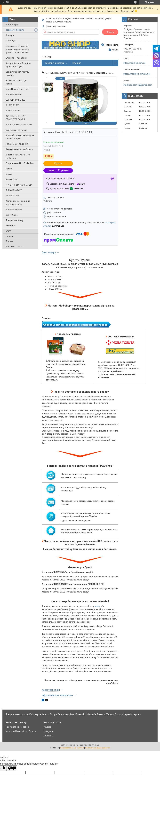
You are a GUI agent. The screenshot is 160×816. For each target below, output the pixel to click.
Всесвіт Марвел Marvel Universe (17, 73)
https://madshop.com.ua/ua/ (136, 73)
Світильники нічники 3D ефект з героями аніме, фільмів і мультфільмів (17, 49)
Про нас (10, 236)
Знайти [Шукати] (110, 32)
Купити (58, 163)
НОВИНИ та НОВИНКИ (17, 143)
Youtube (47, 726)
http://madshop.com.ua (134, 62)
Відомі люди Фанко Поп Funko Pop (18, 156)
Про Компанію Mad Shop (17, 726)
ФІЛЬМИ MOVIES (14, 94)
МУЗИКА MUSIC (13, 110)
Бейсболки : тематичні (16, 129)
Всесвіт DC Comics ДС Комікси (16, 82)
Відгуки (9, 241)
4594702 (10, 225)
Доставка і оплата (15, 246)
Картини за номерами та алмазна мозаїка (18, 202)
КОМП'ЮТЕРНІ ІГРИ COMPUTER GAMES (15, 117)
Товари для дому (14, 220)
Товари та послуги (15, 29)
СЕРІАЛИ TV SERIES (15, 99)
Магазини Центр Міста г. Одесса (21, 731)
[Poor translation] (12, 768)
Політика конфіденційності (97, 747)
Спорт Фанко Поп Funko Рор (20, 163)
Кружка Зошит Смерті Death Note (67, 72)
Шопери (10, 35)
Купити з (58, 170)
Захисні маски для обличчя (19, 149)
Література (11, 40)
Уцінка (9, 174)
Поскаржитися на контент (72, 747)
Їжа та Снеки (12, 214)
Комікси (9, 168)
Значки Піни (11, 179)
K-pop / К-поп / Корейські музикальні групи (18, 65)
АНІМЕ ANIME (12, 105)
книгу (97, 606)
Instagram (48, 731)
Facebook (48, 735)
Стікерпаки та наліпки (16, 57)
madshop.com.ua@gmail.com (137, 84)
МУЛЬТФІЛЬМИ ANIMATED (19, 124)
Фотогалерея (12, 24)
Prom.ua (95, 745)
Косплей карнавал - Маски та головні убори (20, 137)
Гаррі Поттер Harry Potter (18, 89)
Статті (8, 230)
